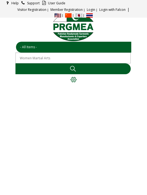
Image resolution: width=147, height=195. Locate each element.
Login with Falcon (112, 9)
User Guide (53, 3)
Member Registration (66, 9)
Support (30, 3)
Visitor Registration (31, 9)
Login (91, 9)
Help (11, 3)
